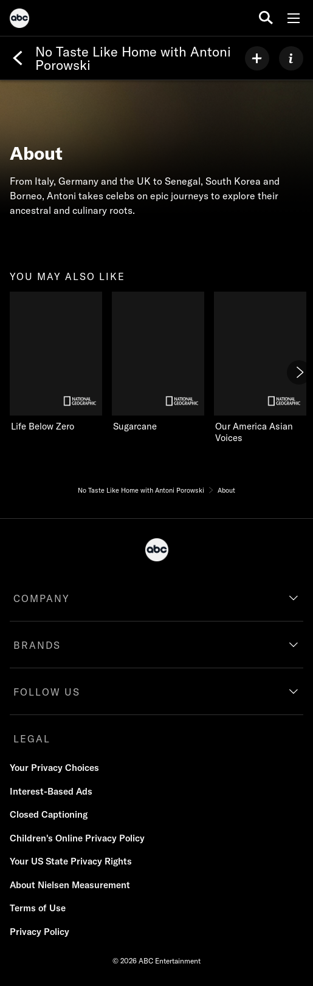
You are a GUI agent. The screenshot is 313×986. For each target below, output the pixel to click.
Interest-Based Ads (51, 791)
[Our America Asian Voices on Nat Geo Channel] (260, 368)
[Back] (18, 58)
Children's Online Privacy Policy (77, 838)
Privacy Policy (39, 931)
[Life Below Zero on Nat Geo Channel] (56, 362)
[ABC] (19, 20)
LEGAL (31, 738)
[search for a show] (266, 18)
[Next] (299, 372)
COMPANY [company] (41, 598)
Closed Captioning (49, 814)
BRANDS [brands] (37, 645)
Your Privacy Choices (54, 767)
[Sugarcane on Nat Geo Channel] (158, 362)
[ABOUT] (291, 58)
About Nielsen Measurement (70, 885)
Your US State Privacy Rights (71, 861)
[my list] (257, 58)
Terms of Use (38, 908)
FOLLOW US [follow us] (46, 691)
